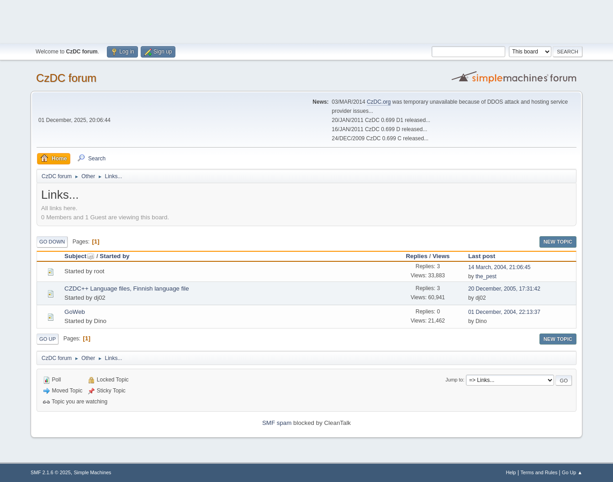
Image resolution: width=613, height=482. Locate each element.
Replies (416, 256)
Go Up (47, 339)
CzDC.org (379, 102)
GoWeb (74, 311)
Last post (481, 256)
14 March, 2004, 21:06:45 (499, 267)
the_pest (486, 276)
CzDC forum (66, 78)
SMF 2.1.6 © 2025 (51, 472)
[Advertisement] (306, 20)
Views (441, 256)
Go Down (52, 241)
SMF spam (276, 422)
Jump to (454, 379)
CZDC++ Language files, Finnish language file (126, 288)
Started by (114, 256)
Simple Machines (92, 472)
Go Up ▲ (572, 472)
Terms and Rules (538, 472)
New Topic (558, 241)
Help (511, 472)
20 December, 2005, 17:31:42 (504, 289)
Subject (79, 256)
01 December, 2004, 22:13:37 (504, 312)
